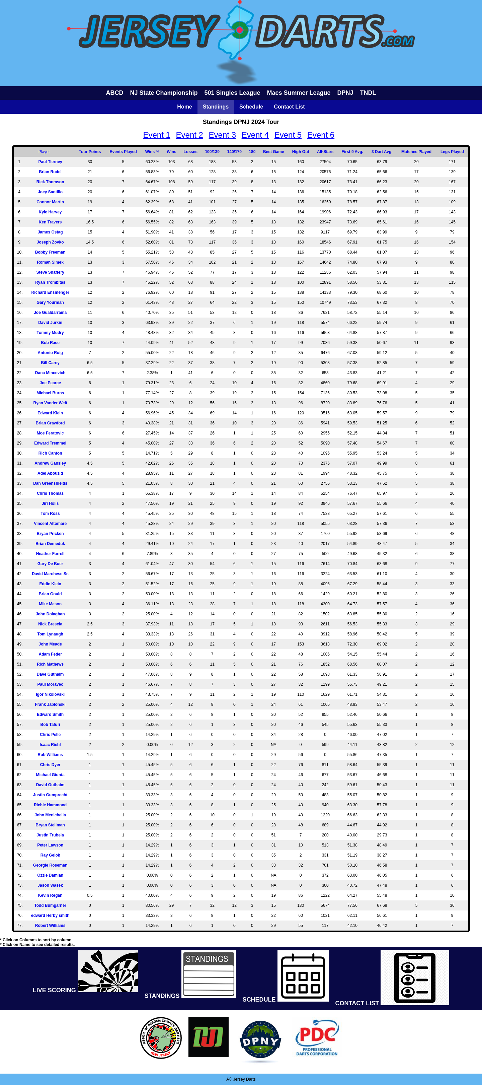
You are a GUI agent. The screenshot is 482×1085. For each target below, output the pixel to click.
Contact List (289, 107)
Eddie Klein (50, 584)
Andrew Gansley (50, 463)
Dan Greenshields (50, 483)
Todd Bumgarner (50, 905)
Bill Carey (50, 362)
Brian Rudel (50, 171)
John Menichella (50, 815)
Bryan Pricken (50, 533)
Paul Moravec (50, 684)
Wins (171, 151)
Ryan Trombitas (50, 282)
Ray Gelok (50, 855)
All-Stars (325, 151)
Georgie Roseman (50, 865)
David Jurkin (50, 322)
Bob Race (50, 342)
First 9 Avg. (352, 151)
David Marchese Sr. (50, 573)
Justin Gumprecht (50, 795)
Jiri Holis (50, 503)
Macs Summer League (299, 92)
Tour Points (90, 151)
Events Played (123, 151)
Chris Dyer (50, 764)
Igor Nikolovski (50, 694)
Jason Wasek (50, 885)
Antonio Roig (50, 352)
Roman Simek (50, 262)
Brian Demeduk (50, 543)
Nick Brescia (50, 624)
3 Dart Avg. (382, 151)
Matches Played (416, 151)
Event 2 (189, 134)
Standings (216, 107)
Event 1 (156, 134)
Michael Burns (50, 393)
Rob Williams (50, 754)
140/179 (234, 151)
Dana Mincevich (50, 372)
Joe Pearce (50, 383)
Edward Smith (50, 714)
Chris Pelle (50, 734)
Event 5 (288, 134)
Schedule (251, 107)
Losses (190, 151)
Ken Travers (50, 222)
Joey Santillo (50, 192)
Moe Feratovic (50, 433)
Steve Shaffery (50, 272)
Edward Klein (50, 413)
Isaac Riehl (50, 744)
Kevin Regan (50, 895)
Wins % (152, 151)
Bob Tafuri (50, 724)
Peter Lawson (50, 845)
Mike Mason (50, 604)
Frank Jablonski (50, 704)
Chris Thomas (50, 493)
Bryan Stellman (50, 825)
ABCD (114, 92)
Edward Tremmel (50, 443)
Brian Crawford (50, 423)
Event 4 (255, 134)
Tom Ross (50, 513)
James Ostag (50, 232)
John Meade (50, 644)
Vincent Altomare (50, 523)
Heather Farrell (50, 553)
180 (252, 151)
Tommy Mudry (50, 332)
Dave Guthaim (50, 674)
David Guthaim (50, 785)
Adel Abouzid (50, 473)
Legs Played (452, 151)
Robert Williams (50, 925)
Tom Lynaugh (50, 634)
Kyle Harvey (50, 212)
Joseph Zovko (50, 242)
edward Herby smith (50, 915)
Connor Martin (50, 202)
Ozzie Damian (50, 875)
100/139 (212, 151)
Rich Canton (50, 453)
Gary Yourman (50, 302)
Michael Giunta (50, 774)
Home (184, 107)
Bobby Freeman (50, 252)
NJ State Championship (163, 92)
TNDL (368, 92)
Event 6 (320, 134)
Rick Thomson (50, 182)
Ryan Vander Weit (50, 403)
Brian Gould (50, 594)
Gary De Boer (50, 563)
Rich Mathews (50, 664)
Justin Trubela (50, 835)
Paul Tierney (50, 161)
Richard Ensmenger (50, 292)
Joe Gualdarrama (50, 312)
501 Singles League (232, 92)
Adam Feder (50, 654)
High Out (300, 151)
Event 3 (222, 134)
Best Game (273, 151)
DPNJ (345, 92)
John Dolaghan (50, 614)
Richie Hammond (50, 805)
